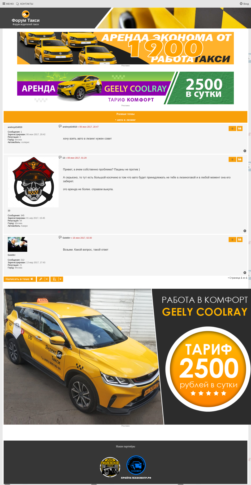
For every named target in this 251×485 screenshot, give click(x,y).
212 (22, 260)
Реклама (126, 65)
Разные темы (125, 114)
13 (9, 210)
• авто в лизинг (125, 119)
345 (22, 215)
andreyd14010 (15, 127)
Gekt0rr (11, 255)
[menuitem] (24, 4)
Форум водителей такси (26, 24)
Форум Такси (26, 20)
